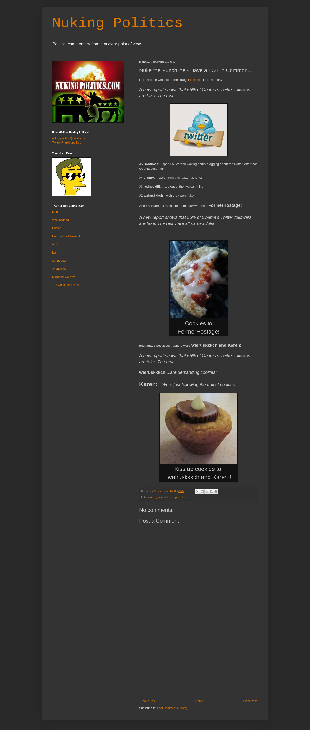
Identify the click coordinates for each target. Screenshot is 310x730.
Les (54, 252)
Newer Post (147, 701)
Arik (54, 244)
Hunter (56, 228)
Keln (55, 212)
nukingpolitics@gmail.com (69, 138)
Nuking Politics (117, 23)
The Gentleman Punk (65, 285)
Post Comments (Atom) (172, 708)
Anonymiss (156, 497)
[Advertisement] (198, 663)
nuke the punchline (175, 497)
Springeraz (59, 260)
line (192, 80)
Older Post (250, 701)
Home (199, 701)
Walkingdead (60, 220)
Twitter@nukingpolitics (66, 142)
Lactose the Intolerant (66, 236)
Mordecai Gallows (63, 277)
